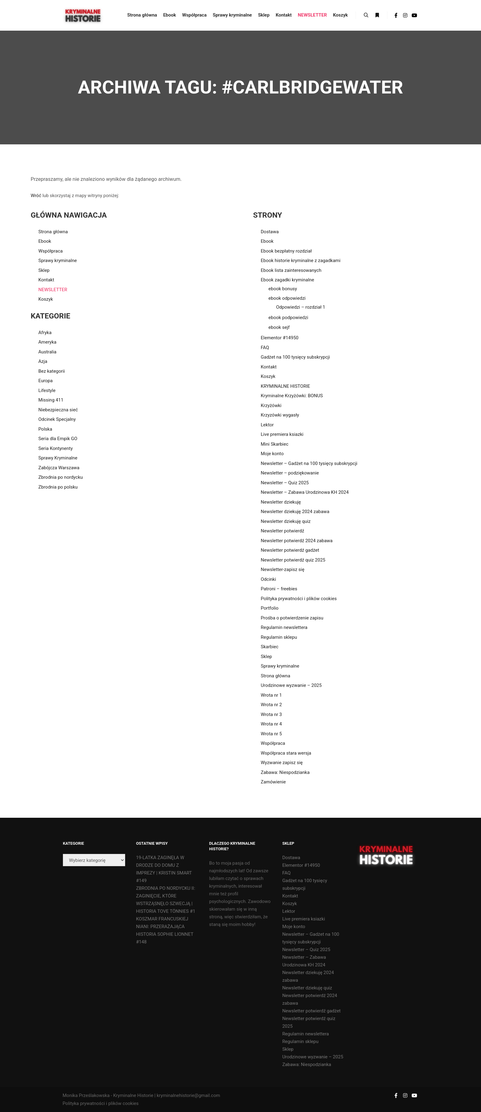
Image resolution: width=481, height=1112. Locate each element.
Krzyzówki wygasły (280, 415)
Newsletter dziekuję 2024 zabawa (295, 511)
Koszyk (45, 299)
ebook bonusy (282, 288)
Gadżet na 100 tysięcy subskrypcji (295, 357)
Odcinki (268, 579)
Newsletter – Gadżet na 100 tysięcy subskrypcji (309, 463)
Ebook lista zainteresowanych (291, 270)
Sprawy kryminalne (57, 260)
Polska (45, 429)
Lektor (267, 425)
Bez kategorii (51, 371)
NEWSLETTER (52, 289)
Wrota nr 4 (271, 724)
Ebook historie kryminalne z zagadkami (301, 260)
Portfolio (270, 608)
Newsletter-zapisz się (282, 569)
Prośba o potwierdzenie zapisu (292, 618)
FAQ (265, 347)
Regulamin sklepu (279, 637)
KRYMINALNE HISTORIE (285, 386)
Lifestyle (47, 390)
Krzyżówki (271, 405)
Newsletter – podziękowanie (290, 473)
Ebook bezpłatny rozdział (286, 251)
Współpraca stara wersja (286, 753)
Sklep (44, 270)
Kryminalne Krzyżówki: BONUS (292, 395)
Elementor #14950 (279, 338)
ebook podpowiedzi (288, 317)
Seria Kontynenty (55, 448)
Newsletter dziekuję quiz (285, 521)
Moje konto (272, 453)
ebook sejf (279, 327)
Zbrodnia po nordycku (60, 477)
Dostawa (270, 231)
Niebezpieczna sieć (58, 410)
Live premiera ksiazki (282, 434)
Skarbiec (270, 646)
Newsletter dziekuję (281, 502)
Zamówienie (273, 782)
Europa (45, 380)
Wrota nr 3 (271, 714)
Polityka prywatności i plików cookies (299, 598)
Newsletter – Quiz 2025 (285, 483)
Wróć (36, 195)
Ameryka (47, 342)
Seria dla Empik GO (57, 438)
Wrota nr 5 (271, 734)
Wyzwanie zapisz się (282, 762)
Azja (42, 361)
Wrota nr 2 (271, 704)
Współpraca (50, 251)
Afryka (45, 332)
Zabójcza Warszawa (58, 467)
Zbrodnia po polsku (58, 487)
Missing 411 (50, 400)
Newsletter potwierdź (282, 531)
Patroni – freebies (279, 589)
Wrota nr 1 (271, 695)
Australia (47, 352)
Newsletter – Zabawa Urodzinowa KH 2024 (305, 492)
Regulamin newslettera (284, 627)
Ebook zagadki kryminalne (287, 280)
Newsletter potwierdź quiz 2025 (293, 560)
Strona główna (53, 231)
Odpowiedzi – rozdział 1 (300, 307)
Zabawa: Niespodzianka (285, 772)
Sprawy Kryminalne (57, 458)
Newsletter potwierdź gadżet (290, 550)
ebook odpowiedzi (287, 298)
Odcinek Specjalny (57, 419)
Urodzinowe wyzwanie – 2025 (291, 685)
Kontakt (46, 280)
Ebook (44, 241)
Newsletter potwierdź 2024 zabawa (297, 540)
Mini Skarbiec (274, 444)
